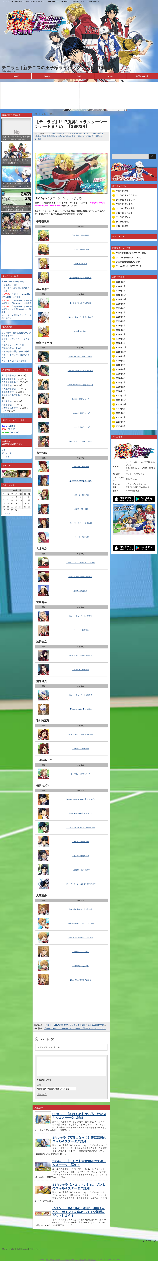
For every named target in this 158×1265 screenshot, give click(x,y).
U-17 (4, 411)
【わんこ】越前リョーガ (80, 427)
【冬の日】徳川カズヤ (80, 842)
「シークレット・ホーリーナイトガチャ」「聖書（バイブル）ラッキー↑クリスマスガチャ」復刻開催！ (91, 1028)
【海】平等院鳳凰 (80, 264)
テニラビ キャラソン (125, 200)
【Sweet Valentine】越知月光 (80, 709)
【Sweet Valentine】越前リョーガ (80, 385)
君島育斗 (99, 133)
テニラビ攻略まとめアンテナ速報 (131, 253)
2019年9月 (120, 304)
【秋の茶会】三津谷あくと (80, 774)
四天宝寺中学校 (9, 389)
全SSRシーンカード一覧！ (14, 281)
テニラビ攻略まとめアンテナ (129, 257)
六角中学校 (7, 405)
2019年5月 (120, 321)
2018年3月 (120, 382)
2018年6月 (120, 369)
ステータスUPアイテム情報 (14, 361)
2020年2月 (120, 282)
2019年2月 (120, 334)
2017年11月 (121, 400)
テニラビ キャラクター (53, 133)
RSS (79, 76)
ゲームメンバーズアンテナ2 (128, 266)
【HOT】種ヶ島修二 (80, 331)
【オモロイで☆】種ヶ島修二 (80, 303)
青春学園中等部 (9, 375)
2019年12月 (121, 290)
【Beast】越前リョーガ (80, 399)
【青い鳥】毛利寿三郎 (80, 748)
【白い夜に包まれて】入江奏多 (80, 909)
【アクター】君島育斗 (80, 630)
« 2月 (7, 513)
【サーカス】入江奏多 (80, 952)
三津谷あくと (83, 133)
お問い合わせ (142, 76)
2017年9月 (120, 409)
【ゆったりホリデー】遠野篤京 (80, 655)
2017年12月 (121, 395)
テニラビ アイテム (124, 204)
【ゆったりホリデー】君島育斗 (80, 616)
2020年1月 (120, 286)
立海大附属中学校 (10, 382)
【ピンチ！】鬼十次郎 (80, 537)
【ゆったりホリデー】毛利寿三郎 (80, 734)
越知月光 (91, 136)
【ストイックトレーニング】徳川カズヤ (80, 884)
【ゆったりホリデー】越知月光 (80, 695)
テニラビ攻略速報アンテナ (128, 262)
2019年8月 (120, 308)
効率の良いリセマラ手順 (13, 345)
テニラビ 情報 (68, 133)
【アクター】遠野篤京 (80, 670)
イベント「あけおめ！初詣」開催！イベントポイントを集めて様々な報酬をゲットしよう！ (78, 1215)
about (110, 76)
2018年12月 (121, 343)
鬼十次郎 (37, 139)
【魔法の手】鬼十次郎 (80, 467)
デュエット (7, 453)
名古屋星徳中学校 (10, 408)
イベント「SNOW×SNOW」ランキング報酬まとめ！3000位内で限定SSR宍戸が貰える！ (84, 1025)
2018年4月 (120, 378)
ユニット (6, 456)
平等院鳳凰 (46, 136)
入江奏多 (92, 133)
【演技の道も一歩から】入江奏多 (80, 937)
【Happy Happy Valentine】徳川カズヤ (80, 799)
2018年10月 (121, 352)
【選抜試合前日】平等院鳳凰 (80, 278)
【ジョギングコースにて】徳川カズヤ (80, 827)
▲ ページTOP (150, 1244)
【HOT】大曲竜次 (80, 591)
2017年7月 (120, 417)
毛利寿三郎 (63, 136)
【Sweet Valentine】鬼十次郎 (80, 481)
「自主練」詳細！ (10, 285)
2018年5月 (120, 374)
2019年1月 (120, 339)
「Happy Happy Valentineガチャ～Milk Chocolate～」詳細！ (17, 309)
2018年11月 (121, 347)
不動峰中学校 (8, 392)
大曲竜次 (37, 136)
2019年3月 (120, 330)
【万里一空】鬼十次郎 (80, 495)
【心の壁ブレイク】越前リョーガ (80, 371)
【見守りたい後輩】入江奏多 (80, 980)
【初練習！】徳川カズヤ (80, 870)
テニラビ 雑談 (122, 226)
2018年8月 (120, 360)
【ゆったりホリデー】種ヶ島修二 (80, 317)
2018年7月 (120, 365)
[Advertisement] (16, 249)
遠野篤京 (98, 136)
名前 (39, 1089)
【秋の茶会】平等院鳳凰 (80, 235)
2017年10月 (121, 404)
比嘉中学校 (7, 385)
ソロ (4, 450)
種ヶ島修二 (72, 136)
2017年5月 (120, 426)
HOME (16, 76)
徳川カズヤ (54, 136)
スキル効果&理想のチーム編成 (15, 351)
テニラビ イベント (124, 213)
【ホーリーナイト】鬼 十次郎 (80, 523)
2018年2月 (120, 387)
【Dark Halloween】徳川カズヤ (80, 813)
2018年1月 (120, 391)
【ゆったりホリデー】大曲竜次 (80, 577)
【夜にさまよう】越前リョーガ (80, 441)
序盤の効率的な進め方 (12, 348)
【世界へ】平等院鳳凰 (80, 249)
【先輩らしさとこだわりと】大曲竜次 (80, 562)
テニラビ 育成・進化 (125, 208)
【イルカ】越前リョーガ (80, 413)
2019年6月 (120, 317)
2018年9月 (120, 356)
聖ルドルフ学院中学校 (12, 395)
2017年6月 (120, 422)
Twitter (47, 76)
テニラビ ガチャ (123, 217)
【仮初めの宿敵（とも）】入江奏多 (80, 923)
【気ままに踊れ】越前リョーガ (80, 356)
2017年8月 (120, 413)
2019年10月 (121, 299)
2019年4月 (120, 325)
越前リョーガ (82, 136)
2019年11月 (121, 295)
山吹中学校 (7, 401)
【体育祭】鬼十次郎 (80, 509)
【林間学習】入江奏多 (80, 966)
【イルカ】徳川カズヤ (80, 856)
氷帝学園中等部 (9, 379)
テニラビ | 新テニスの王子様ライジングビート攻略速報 (57, 67)
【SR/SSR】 (10, 426)
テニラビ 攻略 (122, 191)
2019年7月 (120, 312)
